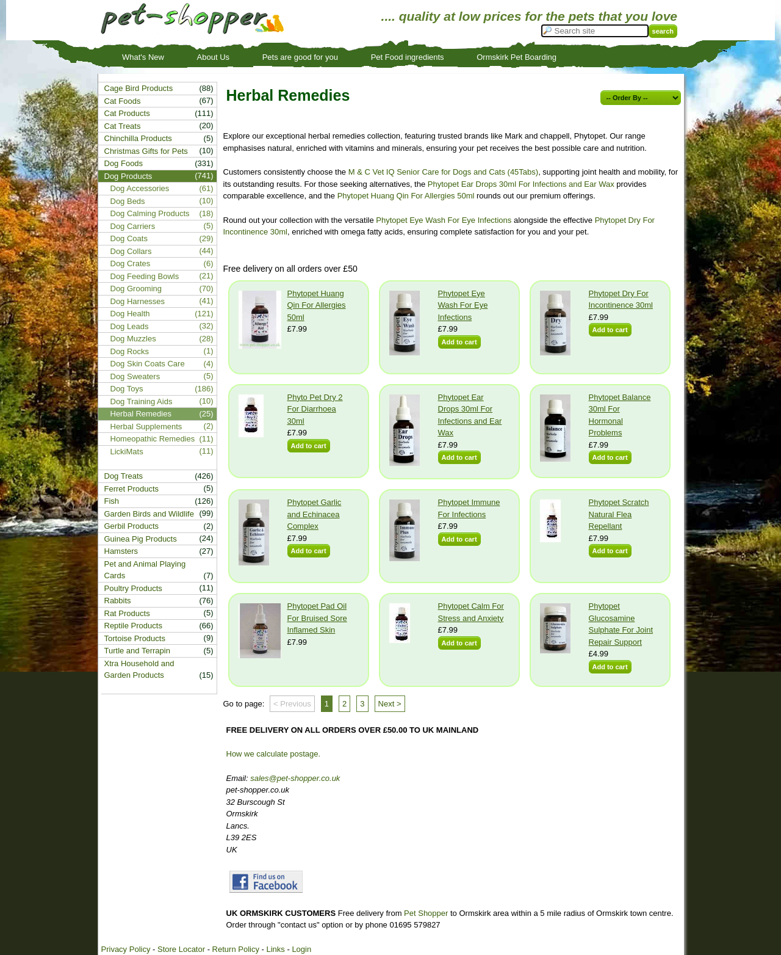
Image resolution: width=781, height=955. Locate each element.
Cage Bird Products (138, 88)
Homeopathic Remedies (152, 438)
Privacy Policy (126, 949)
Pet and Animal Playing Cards (145, 570)
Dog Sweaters (135, 376)
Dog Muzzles (133, 338)
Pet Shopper (426, 913)
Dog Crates (130, 263)
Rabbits (117, 600)
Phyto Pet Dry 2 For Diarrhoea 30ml (315, 409)
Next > (389, 703)
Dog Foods (123, 163)
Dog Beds (127, 201)
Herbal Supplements (146, 426)
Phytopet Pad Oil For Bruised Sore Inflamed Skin (317, 617)
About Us (213, 57)
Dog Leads (129, 326)
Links (275, 949)
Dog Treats (123, 476)
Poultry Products (133, 588)
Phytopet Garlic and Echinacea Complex (314, 514)
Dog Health (130, 313)
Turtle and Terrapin (137, 650)
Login (301, 949)
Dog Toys (126, 388)
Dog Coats (129, 238)
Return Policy (235, 949)
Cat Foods (122, 101)
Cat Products (127, 113)
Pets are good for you (300, 57)
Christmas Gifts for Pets (146, 151)
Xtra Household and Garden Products (139, 669)
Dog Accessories (140, 188)
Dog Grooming (136, 288)
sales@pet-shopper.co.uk (295, 778)
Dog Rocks (129, 351)
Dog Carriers (133, 226)
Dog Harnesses (137, 301)
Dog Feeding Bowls (144, 276)
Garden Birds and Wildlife (149, 513)
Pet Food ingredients (407, 57)
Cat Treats (122, 126)
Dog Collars (131, 251)
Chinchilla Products (138, 138)
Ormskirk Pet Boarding (516, 57)
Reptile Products (133, 625)
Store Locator (181, 949)
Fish (112, 501)
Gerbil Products (131, 526)
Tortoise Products (134, 638)
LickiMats (126, 451)
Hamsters (121, 551)
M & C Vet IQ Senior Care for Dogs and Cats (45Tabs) (443, 171)
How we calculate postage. (273, 753)
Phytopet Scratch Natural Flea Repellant (619, 514)
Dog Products (128, 176)
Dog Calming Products (150, 213)
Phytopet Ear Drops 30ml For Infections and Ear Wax (521, 184)
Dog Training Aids (141, 401)
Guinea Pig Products (140, 538)
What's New (143, 57)
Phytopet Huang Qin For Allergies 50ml (406, 195)
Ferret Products (131, 488)
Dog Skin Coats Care (147, 363)
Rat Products (127, 613)
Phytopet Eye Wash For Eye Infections (443, 220)
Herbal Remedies (140, 413)
